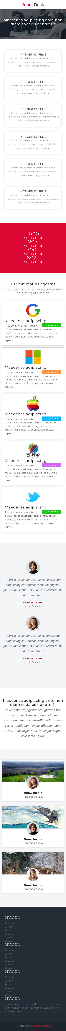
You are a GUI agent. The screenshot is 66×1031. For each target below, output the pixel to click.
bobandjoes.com (41, 1025)
